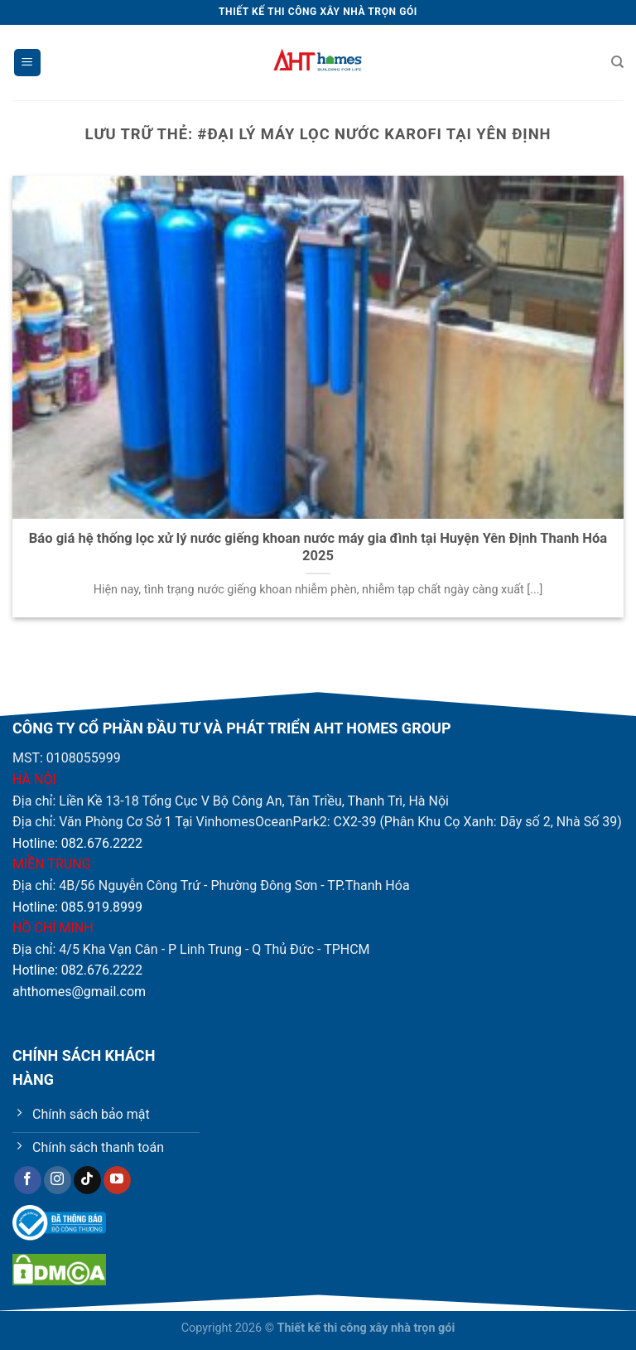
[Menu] (27, 62)
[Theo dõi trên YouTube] (117, 1180)
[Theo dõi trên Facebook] (27, 1180)
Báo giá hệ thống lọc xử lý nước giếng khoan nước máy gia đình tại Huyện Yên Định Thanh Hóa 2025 (318, 547)
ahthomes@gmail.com (79, 991)
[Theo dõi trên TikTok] (87, 1180)
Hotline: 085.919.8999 (77, 907)
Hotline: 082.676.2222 (77, 843)
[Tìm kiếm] (617, 62)
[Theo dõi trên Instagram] (57, 1180)
